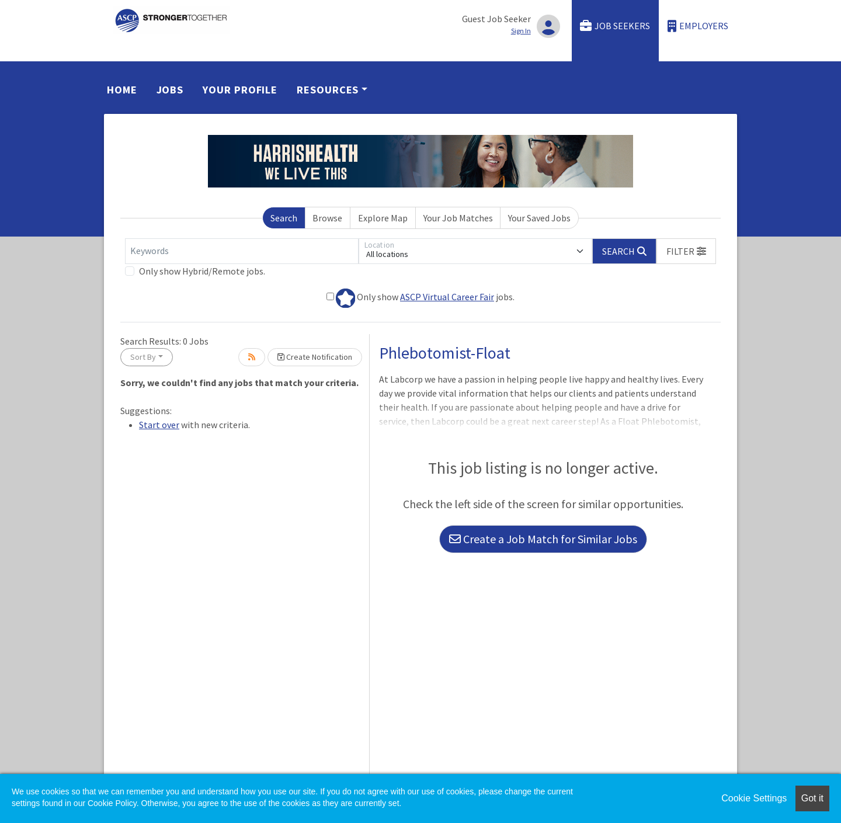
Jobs (170, 89)
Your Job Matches (458, 218)
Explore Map (383, 218)
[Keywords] (242, 251)
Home (122, 89)
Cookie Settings (754, 798)
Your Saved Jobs (539, 218)
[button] (686, 251)
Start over (159, 424)
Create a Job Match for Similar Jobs (543, 539)
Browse (327, 218)
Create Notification (314, 357)
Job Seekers (615, 26)
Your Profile (240, 89)
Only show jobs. (420, 298)
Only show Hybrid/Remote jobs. (202, 271)
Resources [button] (328, 89)
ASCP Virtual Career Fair (447, 297)
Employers (698, 26)
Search (283, 218)
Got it (812, 798)
